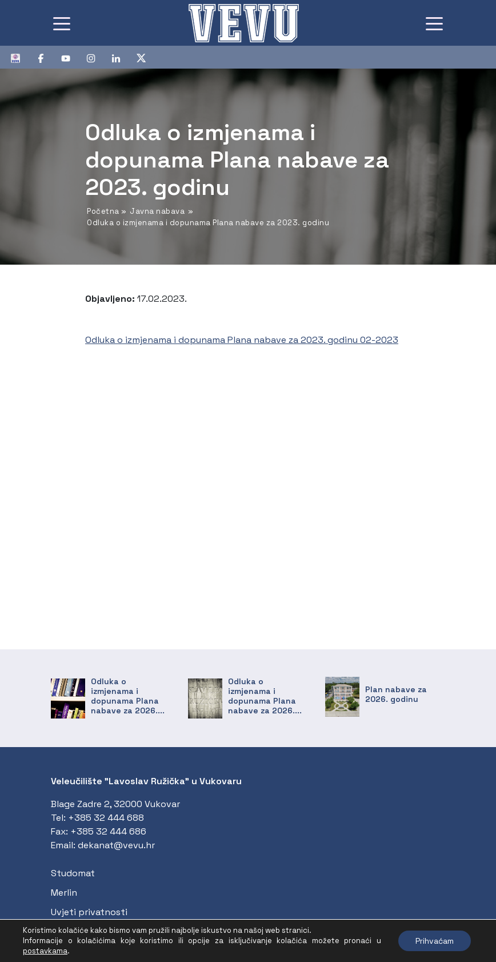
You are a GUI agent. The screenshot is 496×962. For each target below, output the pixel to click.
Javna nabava (157, 211)
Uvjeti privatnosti (89, 912)
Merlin (64, 893)
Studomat (73, 873)
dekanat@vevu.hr (116, 845)
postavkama (45, 951)
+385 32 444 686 (108, 831)
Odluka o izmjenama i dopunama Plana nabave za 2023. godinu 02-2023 (241, 340)
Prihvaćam (434, 941)
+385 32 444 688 (106, 818)
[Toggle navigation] (62, 22)
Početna (103, 211)
